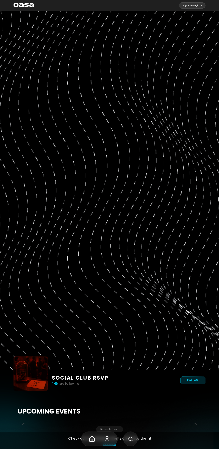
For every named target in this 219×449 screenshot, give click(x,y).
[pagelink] (24, 5)
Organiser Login (192, 5)
